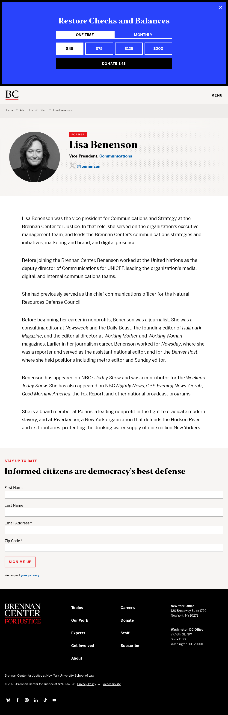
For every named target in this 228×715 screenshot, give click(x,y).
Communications (115, 156)
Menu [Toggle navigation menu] (216, 95)
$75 (99, 48)
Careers (128, 607)
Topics (77, 607)
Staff (43, 110)
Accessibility (112, 684)
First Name (14, 487)
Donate (127, 620)
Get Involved (82, 645)
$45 (69, 48)
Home (9, 110)
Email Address (17, 523)
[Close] (220, 7)
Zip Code (12, 540)
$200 (158, 48)
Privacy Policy (86, 684)
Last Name (14, 505)
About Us (26, 110)
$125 (128, 48)
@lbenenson (89, 166)
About (76, 658)
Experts (78, 633)
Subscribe (130, 645)
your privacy (30, 575)
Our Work (79, 620)
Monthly (143, 34)
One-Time (85, 34)
